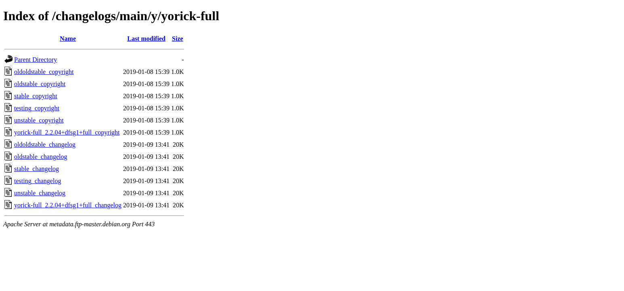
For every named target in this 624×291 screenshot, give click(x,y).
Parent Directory (35, 59)
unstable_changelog (39, 193)
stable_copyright (35, 96)
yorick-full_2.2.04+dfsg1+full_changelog (67, 205)
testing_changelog (37, 180)
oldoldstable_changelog (44, 144)
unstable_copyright (39, 120)
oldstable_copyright (39, 83)
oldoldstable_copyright (44, 71)
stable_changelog (36, 168)
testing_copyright (36, 108)
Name (68, 38)
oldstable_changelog (40, 156)
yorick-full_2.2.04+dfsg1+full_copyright (67, 132)
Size (177, 38)
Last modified (146, 38)
